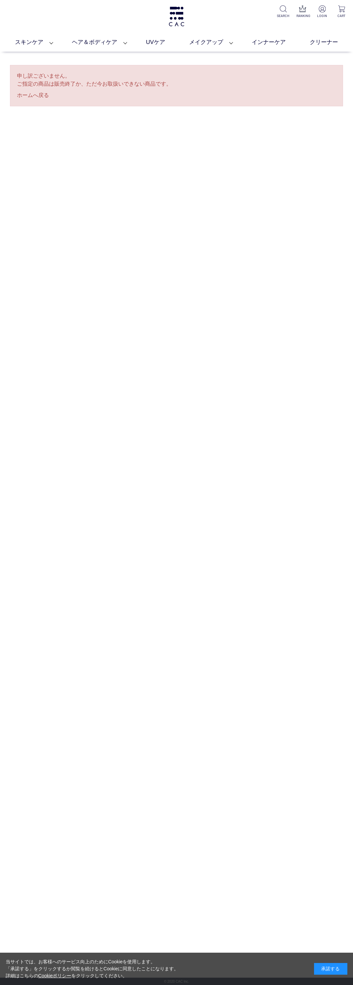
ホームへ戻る (33, 95)
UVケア (155, 42)
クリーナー (324, 42)
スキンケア (29, 42)
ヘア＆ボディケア (94, 42)
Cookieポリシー (55, 975)
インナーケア (269, 42)
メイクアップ (206, 42)
